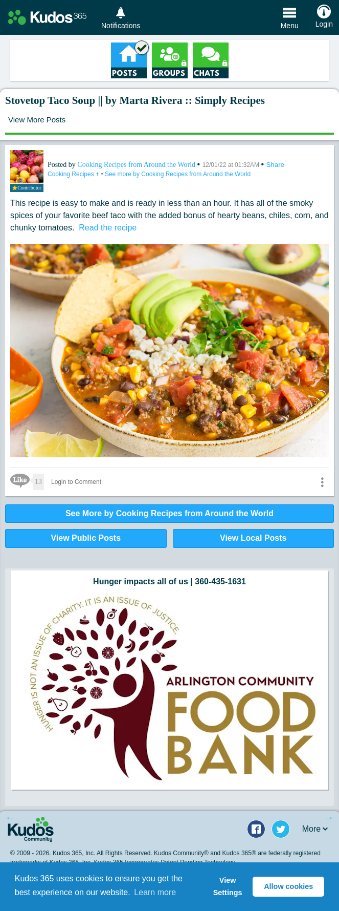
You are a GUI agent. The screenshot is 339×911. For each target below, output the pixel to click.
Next (329, 817)
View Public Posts (86, 538)
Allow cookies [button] (288, 886)
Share (275, 164)
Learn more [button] (155, 892)
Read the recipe (105, 227)
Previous (10, 817)
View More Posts (36, 119)
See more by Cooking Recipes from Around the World (178, 174)
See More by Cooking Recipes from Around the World (169, 513)
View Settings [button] (227, 886)
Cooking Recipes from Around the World (137, 164)
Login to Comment (76, 481)
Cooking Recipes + (74, 174)
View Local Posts (253, 538)
